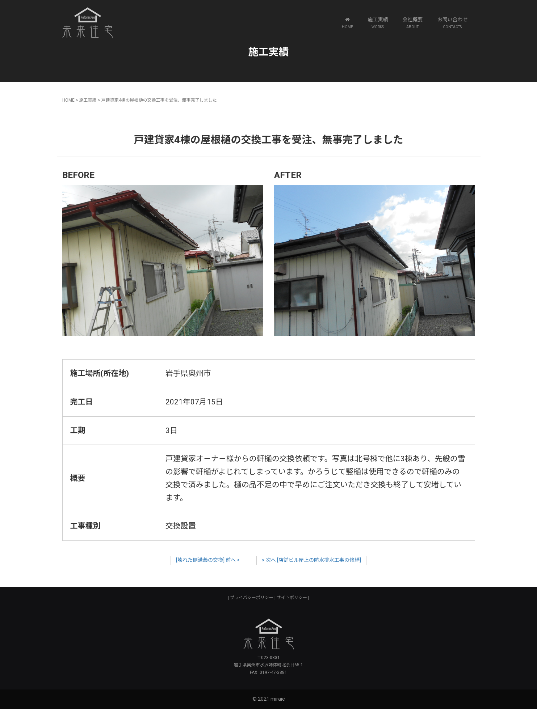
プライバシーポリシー (251, 597)
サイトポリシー (292, 597)
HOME (68, 100)
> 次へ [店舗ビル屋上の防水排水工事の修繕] (311, 560)
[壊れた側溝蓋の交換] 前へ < (208, 560)
